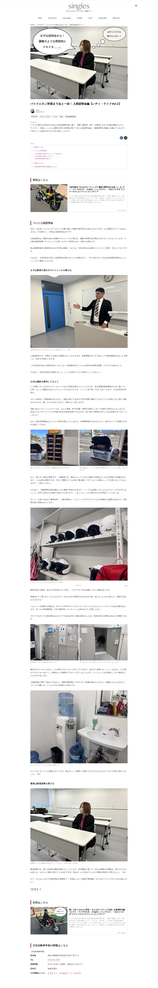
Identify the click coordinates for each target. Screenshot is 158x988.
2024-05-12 (40, 112)
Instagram (63, 973)
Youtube (77, 973)
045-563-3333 (54, 960)
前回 (32, 229)
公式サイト (52, 973)
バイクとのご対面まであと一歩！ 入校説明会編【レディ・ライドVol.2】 (75, 103)
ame (37, 110)
